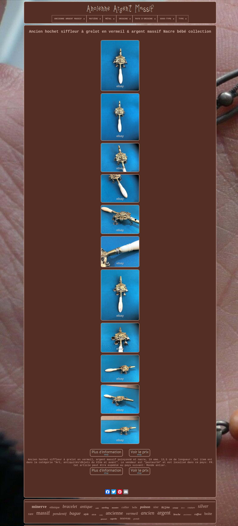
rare (30, 514)
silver (203, 506)
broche (176, 514)
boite (208, 514)
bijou (166, 507)
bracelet (70, 506)
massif (43, 513)
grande (136, 519)
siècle (94, 514)
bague (75, 513)
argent (163, 513)
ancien (147, 513)
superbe (113, 519)
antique (86, 506)
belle (134, 507)
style (86, 514)
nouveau (125, 518)
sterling (105, 507)
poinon (145, 507)
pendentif (59, 514)
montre (115, 507)
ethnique (54, 507)
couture (191, 507)
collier (125, 507)
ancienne (114, 513)
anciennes (187, 514)
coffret (197, 514)
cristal (175, 508)
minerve (39, 506)
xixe (155, 507)
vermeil (132, 513)
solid (97, 508)
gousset (104, 519)
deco (183, 508)
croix (101, 515)
